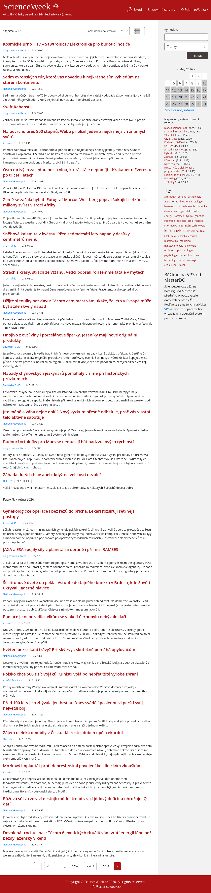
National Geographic (14, 88)
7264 (106, 866)
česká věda (170, 265)
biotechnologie (186, 206)
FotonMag (170, 178)
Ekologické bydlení (175, 175)
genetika (199, 216)
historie (199, 220)
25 (122, 31)
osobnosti (169, 250)
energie (168, 216)
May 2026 (186, 69)
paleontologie (184, 250)
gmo (190, 220)
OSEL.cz (7, 481)
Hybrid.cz (8, 739)
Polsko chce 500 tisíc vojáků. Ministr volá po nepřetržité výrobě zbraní (70, 674)
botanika (202, 206)
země (182, 260)
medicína (185, 241)
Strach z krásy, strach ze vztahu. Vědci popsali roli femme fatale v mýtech (74, 272)
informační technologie (192, 225)
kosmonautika (196, 231)
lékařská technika (187, 236)
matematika (171, 241)
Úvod (138, 9)
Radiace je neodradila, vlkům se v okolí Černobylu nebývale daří (64, 616)
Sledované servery (161, 9)
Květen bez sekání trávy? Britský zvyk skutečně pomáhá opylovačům (69, 649)
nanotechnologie (173, 245)
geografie (169, 220)
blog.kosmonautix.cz (14, 50)
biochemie (186, 201)
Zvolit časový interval (180, 110)
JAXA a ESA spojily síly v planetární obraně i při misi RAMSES (60, 549)
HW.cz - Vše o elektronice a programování (179, 169)
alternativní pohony (175, 196)
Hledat (197, 56)
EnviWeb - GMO (12, 346)
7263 (90, 866)
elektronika (192, 211)
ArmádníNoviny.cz (13, 680)
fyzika (189, 216)
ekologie (179, 211)
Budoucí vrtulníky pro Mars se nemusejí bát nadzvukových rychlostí (68, 441)
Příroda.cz (170, 160)
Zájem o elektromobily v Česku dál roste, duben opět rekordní (63, 732)
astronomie (171, 201)
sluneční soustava (189, 255)
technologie (170, 260)
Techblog (169, 182)
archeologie (194, 196)
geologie (181, 220)
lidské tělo (170, 236)
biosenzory (170, 206)
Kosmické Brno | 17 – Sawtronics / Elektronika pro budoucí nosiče (66, 44)
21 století (8, 143)
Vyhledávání (172, 29)
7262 (75, 866)
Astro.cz (169, 156)
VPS (167, 309)
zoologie (192, 260)
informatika (170, 225)
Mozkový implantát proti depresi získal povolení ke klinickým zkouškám (72, 765)
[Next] (117, 866)
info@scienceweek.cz (105, 886)
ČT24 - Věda (9, 245)
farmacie (179, 216)
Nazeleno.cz (171, 164)
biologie (198, 201)
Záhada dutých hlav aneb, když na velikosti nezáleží (53, 474)
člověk (181, 265)
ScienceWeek (31, 6)
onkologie (190, 245)
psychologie (171, 255)
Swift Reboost (16, 107)
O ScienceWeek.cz (194, 9)
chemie (168, 211)
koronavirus (175, 230)
